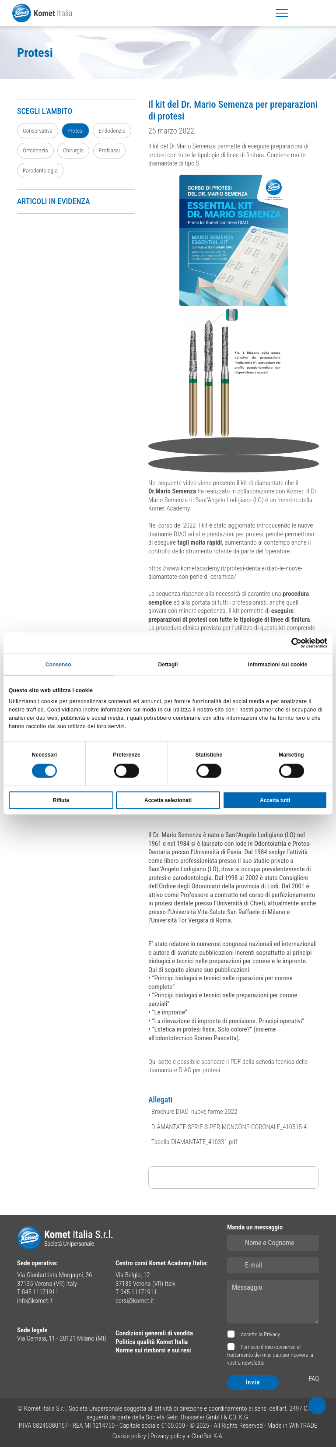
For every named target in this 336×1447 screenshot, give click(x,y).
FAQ (314, 1379)
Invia (252, 1382)
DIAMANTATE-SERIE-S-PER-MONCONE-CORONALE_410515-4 (228, 1127)
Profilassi (109, 150)
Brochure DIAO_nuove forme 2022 (194, 1112)
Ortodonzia (35, 150)
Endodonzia (111, 130)
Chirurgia (73, 150)
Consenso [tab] (58, 664)
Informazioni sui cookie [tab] (278, 664)
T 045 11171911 (37, 1292)
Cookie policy (129, 1436)
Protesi (75, 130)
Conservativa (37, 130)
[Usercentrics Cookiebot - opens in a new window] (289, 642)
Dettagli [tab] (168, 664)
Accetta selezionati (168, 800)
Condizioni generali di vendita (154, 1333)
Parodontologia (40, 170)
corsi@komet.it (135, 1301)
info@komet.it (35, 1301)
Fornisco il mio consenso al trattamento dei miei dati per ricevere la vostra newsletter (270, 1355)
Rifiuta (61, 800)
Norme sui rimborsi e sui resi (153, 1350)
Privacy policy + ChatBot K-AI (187, 1436)
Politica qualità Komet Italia (152, 1342)
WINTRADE (303, 1425)
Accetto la (259, 1334)
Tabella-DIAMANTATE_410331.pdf (194, 1142)
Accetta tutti (275, 800)
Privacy (272, 1334)
